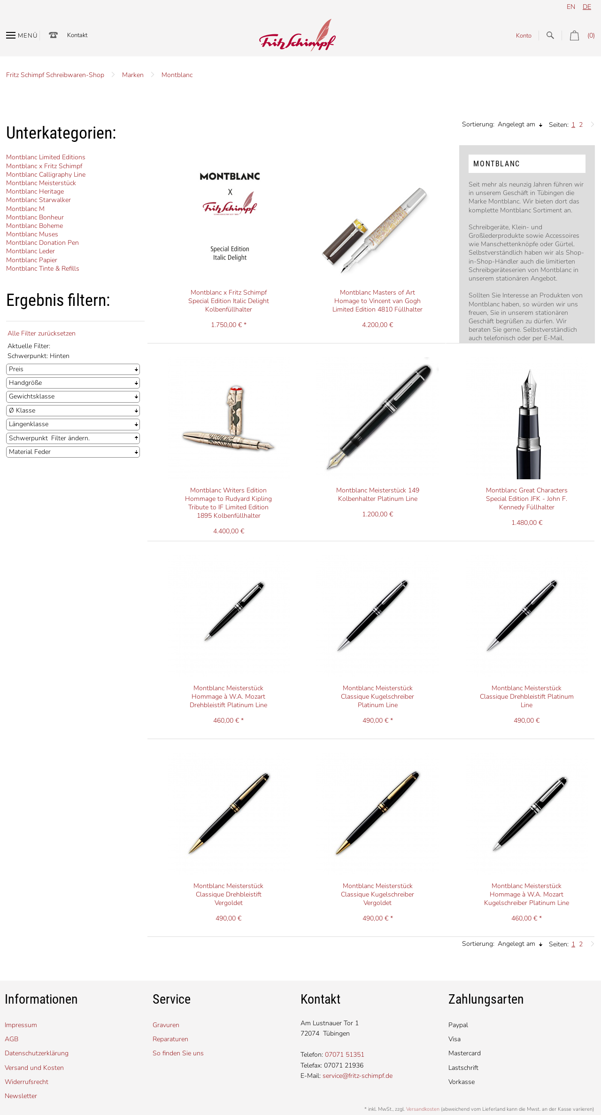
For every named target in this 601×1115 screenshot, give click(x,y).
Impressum (21, 1025)
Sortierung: (478, 124)
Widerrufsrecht (26, 1081)
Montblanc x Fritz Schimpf (44, 166)
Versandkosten (422, 1109)
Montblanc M (25, 208)
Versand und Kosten (34, 1067)
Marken (133, 74)
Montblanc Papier (31, 260)
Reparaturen (170, 1039)
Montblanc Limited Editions (45, 157)
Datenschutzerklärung (37, 1053)
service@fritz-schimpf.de (358, 1075)
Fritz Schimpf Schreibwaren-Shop (55, 74)
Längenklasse (28, 424)
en (571, 6)
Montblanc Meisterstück (41, 183)
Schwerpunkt (28, 438)
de (587, 6)
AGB (11, 1039)
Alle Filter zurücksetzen (42, 333)
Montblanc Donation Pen (42, 242)
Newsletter (21, 1096)
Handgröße (25, 382)
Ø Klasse (22, 410)
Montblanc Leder (30, 251)
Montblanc (177, 74)
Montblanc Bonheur (35, 217)
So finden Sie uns (178, 1053)
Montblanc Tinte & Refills (42, 268)
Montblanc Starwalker (38, 199)
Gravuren (166, 1025)
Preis (16, 369)
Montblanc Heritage (35, 191)
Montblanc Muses (32, 234)
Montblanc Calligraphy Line (45, 174)
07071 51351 (344, 1054)
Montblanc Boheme (34, 225)
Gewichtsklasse (31, 396)
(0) (578, 35)
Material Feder (30, 451)
